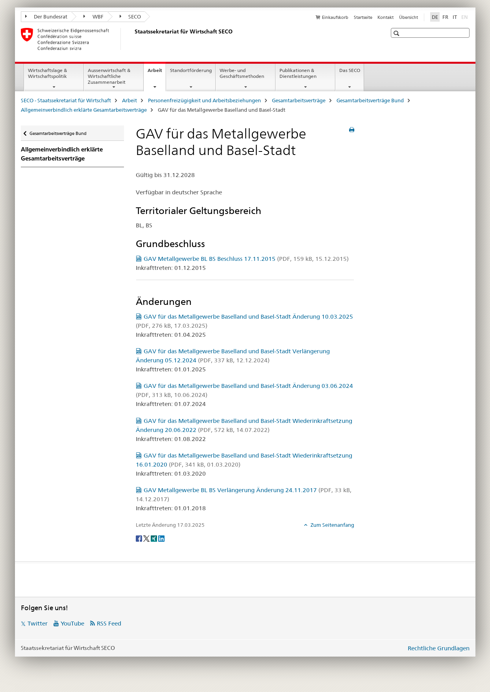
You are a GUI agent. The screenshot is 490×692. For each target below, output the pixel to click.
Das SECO (349, 70)
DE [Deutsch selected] (435, 17)
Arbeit (157, 73)
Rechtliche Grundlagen (439, 648)
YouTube (72, 623)
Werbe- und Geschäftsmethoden (242, 73)
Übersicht (408, 17)
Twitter (38, 623)
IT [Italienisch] (455, 17)
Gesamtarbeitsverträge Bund (370, 100)
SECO (130, 16)
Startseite (363, 17)
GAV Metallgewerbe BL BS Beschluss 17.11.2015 (246, 258)
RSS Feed (109, 623)
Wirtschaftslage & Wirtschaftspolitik (47, 73)
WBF (93, 16)
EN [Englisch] (465, 16)
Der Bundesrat (46, 16)
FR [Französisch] (445, 17)
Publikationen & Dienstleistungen (297, 73)
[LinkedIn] (161, 538)
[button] (397, 33)
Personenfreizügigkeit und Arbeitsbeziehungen (204, 100)
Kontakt (385, 17)
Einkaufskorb (335, 17)
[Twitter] (147, 538)
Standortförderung (191, 70)
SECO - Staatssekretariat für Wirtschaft (66, 100)
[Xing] (154, 538)
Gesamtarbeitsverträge (298, 100)
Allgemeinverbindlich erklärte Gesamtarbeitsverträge (84, 110)
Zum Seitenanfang (331, 525)
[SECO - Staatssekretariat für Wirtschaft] (133, 39)
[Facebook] (139, 538)
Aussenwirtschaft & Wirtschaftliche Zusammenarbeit (109, 76)
